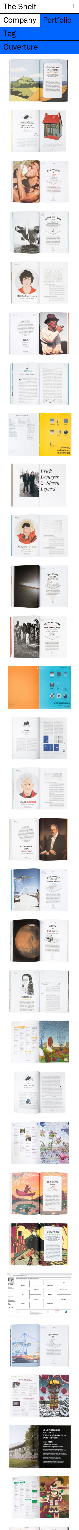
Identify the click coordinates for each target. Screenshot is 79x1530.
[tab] (20, 20)
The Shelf (19, 6)
